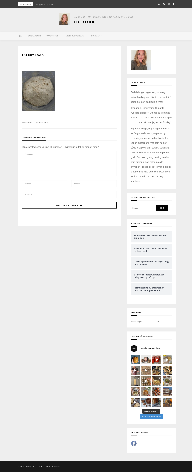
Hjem (20, 36)
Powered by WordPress (27, 467)
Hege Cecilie (84, 22)
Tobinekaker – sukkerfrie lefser (35, 122)
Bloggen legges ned (44, 4)
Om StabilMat (34, 36)
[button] (159, 4)
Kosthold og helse (74, 36)
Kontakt (95, 36)
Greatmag (47, 467)
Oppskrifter (52, 36)
